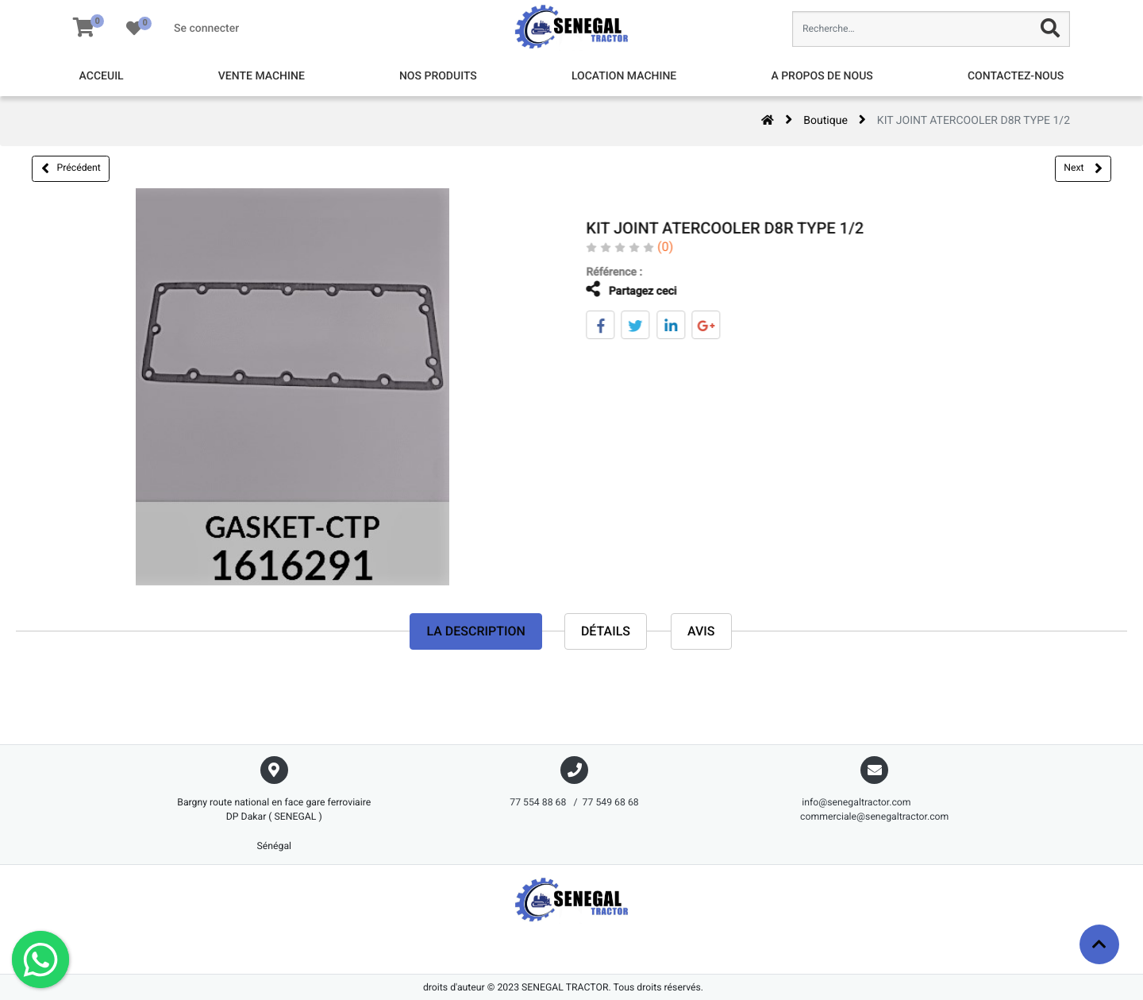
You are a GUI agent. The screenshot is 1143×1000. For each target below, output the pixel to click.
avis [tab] (701, 631)
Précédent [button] (71, 168)
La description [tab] (475, 631)
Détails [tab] (605, 631)
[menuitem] (101, 77)
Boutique (825, 120)
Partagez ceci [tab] (620, 289)
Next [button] (1083, 168)
